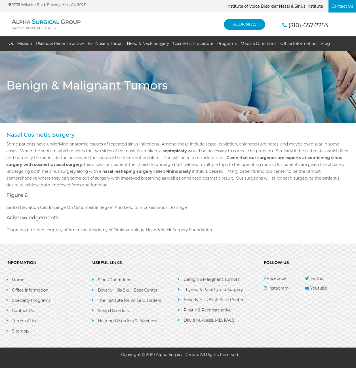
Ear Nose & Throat (105, 43)
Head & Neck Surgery (148, 43)
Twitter (314, 278)
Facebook (275, 278)
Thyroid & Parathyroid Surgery (213, 289)
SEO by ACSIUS (180, 360)
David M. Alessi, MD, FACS (209, 320)
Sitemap (20, 331)
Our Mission (20, 43)
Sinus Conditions (114, 279)
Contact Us (342, 6)
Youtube (316, 288)
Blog (325, 43)
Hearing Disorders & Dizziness (127, 320)
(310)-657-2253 (305, 25)
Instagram (276, 288)
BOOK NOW (244, 24)
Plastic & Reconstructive (60, 43)
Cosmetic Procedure (193, 43)
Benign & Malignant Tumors (212, 279)
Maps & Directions (258, 43)
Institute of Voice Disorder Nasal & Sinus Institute (275, 6)
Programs (227, 43)
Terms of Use (25, 320)
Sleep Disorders (113, 310)
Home (18, 279)
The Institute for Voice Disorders (129, 300)
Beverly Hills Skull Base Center (128, 290)
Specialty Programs (31, 300)
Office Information (298, 43)
